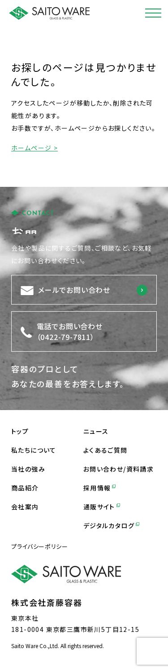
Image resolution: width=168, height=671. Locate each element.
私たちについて (33, 450)
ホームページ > (34, 147)
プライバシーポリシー (39, 546)
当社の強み (28, 468)
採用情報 (99, 488)
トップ (20, 431)
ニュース (96, 431)
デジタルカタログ (111, 525)
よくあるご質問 (105, 450)
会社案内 (25, 506)
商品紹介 (25, 487)
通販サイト (101, 506)
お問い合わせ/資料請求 (118, 469)
